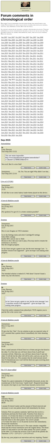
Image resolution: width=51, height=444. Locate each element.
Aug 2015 (4, 80)
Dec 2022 (33, 117)
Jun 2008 (33, 40)
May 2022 (26, 114)
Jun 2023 (33, 119)
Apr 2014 (19, 72)
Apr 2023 (19, 119)
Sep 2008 (12, 42)
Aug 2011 (4, 58)
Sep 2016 (12, 85)
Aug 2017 (4, 90)
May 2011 (25, 56)
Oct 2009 (19, 48)
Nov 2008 (26, 42)
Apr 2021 (19, 109)
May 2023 (26, 119)
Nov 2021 (26, 111)
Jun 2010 (33, 50)
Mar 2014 (11, 72)
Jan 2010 (40, 48)
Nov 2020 (26, 106)
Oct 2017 (19, 90)
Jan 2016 (40, 80)
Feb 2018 (4, 93)
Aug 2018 (4, 95)
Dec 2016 (33, 85)
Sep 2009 (12, 48)
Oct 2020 (19, 106)
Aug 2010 (4, 53)
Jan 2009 (40, 42)
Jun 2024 (33, 125)
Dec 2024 (33, 127)
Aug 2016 (4, 85)
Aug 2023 (4, 122)
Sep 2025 (12, 133)
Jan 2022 (40, 111)
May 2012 (26, 61)
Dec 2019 (33, 101)
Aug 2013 (4, 69)
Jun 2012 (33, 61)
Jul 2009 (40, 45)
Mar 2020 (11, 103)
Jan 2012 (40, 58)
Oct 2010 (19, 53)
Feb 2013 (4, 66)
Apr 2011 (18, 56)
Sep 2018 (12, 95)
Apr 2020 (19, 103)
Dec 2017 (33, 90)
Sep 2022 (12, 117)
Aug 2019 (4, 101)
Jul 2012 (40, 61)
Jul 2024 (40, 125)
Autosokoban (5, 144)
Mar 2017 (11, 88)
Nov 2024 (26, 127)
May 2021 (26, 109)
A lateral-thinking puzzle (10, 201)
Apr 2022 (19, 114)
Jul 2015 (40, 77)
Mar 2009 (11, 45)
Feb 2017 (4, 88)
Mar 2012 (11, 61)
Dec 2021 (33, 111)
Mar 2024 (11, 125)
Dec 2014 (33, 74)
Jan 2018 (40, 90)
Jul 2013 (40, 66)
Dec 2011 (33, 58)
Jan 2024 (40, 122)
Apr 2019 (19, 98)
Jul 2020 (40, 103)
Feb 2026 (4, 135)
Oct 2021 (19, 111)
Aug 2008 (4, 42)
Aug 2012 (4, 64)
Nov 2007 (25, 37)
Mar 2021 (11, 109)
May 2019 (26, 98)
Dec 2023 (33, 122)
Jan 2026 (40, 133)
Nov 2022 (26, 117)
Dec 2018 (33, 95)
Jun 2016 (33, 82)
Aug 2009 (4, 48)
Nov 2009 (26, 48)
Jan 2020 (40, 101)
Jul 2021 (40, 109)
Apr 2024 (19, 125)
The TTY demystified (8, 370)
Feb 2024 (4, 125)
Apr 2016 (19, 82)
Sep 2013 (12, 69)
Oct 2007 (18, 37)
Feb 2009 (4, 45)
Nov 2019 (26, 101)
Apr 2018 (19, 93)
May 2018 (26, 93)
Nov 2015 (26, 80)
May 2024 (26, 125)
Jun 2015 (33, 77)
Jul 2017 (40, 88)
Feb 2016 (4, 82)
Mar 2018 (11, 93)
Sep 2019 (12, 101)
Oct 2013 (19, 69)
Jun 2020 (33, 103)
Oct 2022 (19, 117)
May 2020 (26, 103)
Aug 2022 (4, 117)
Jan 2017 (40, 85)
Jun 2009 (33, 45)
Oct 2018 (19, 95)
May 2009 (26, 45)
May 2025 (26, 130)
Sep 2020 (12, 106)
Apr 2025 (19, 130)
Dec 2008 (33, 42)
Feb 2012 (4, 61)
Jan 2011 (40, 53)
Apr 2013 (19, 66)
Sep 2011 (12, 58)
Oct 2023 (19, 122)
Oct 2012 (19, 64)
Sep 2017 (12, 90)
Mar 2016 (11, 82)
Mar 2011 (11, 56)
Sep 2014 (12, 74)
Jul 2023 (40, 119)
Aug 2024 (4, 127)
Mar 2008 (11, 40)
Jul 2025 (40, 130)
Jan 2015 (40, 74)
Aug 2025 (4, 133)
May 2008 (26, 40)
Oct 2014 (19, 74)
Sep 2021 (12, 111)
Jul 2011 (40, 56)
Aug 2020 (4, 106)
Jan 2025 (40, 127)
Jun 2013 (33, 66)
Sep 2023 (12, 122)
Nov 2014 (26, 74)
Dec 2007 (33, 37)
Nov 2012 (26, 64)
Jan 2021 (40, 106)
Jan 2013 (40, 64)
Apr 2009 (19, 45)
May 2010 (26, 50)
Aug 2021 (4, 111)
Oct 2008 (19, 42)
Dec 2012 (33, 64)
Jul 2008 (40, 40)
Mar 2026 (11, 135)
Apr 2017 (19, 88)
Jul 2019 (40, 98)
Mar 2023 (11, 119)
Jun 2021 (33, 109)
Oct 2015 (19, 80)
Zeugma (4, 220)
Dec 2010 (33, 53)
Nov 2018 (26, 95)
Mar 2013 (11, 66)
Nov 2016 (26, 85)
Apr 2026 (19, 135)
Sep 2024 (12, 127)
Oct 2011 (19, 58)
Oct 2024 (19, 127)
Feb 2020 (4, 103)
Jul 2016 (40, 82)
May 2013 (26, 66)
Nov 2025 (26, 133)
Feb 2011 (4, 56)
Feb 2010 (4, 50)
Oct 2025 (19, 133)
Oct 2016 (19, 85)
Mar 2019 (11, 98)
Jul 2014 (40, 72)
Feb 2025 (4, 130)
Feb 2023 (4, 119)
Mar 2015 (11, 77)
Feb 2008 (4, 40)
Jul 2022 (40, 114)
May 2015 (26, 77)
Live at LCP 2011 (7, 181)
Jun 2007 (4, 37)
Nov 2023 (26, 122)
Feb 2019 (4, 98)
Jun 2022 (33, 114)
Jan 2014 (40, 69)
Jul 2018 (40, 93)
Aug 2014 (4, 74)
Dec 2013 (33, 69)
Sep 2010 (12, 53)
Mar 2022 (11, 114)
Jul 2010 (40, 50)
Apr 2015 (19, 77)
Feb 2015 (4, 77)
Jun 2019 (33, 98)
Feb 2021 (4, 109)
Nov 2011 (25, 58)
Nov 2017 (26, 90)
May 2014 (26, 72)
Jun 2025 (33, 130)
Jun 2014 (33, 72)
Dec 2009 (33, 48)
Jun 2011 (33, 56)
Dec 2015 (33, 80)
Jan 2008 (40, 37)
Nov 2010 (26, 53)
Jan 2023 (40, 117)
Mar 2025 (11, 130)
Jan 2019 (40, 95)
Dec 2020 (33, 106)
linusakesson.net (25, 8)
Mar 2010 (11, 50)
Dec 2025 (33, 133)
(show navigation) (25, 10)
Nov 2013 (26, 69)
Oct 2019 (19, 101)
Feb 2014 (4, 72)
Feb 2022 (4, 114)
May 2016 (26, 82)
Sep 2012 (12, 64)
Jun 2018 (33, 93)
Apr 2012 (19, 61)
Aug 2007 (11, 37)
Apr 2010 (19, 50)
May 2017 (26, 88)
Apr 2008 (19, 40)
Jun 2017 (33, 88)
